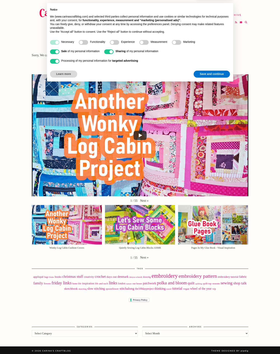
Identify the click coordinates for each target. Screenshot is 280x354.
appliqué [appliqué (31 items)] (38, 275)
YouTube (132, 13)
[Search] (246, 20)
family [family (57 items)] (38, 282)
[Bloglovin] (231, 20)
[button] (144, 199)
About (198, 5)
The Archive (230, 13)
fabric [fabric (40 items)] (243, 275)
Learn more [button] (63, 343)
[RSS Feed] (236, 20)
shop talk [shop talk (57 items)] (240, 282)
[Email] (241, 20)
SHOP (151, 13)
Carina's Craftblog (75, 11)
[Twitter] (221, 20)
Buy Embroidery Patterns (163, 5)
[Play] (140, 134)
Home (129, 5)
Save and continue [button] (212, 343)
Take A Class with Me (180, 13)
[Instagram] (226, 20)
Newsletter (220, 5)
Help (209, 13)
